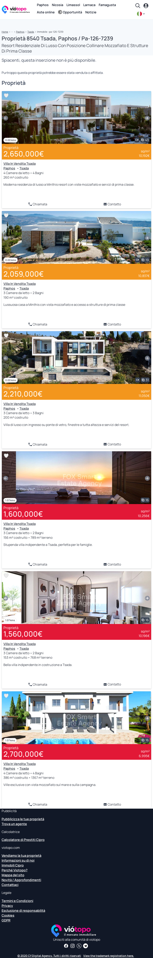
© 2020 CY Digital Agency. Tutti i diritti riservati (49, 956)
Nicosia (57, 5)
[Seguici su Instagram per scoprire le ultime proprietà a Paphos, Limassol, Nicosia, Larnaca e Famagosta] (72, 945)
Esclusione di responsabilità (23, 910)
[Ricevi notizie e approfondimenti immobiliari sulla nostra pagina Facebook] (66, 945)
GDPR (6, 920)
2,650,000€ (23, 154)
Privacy (7, 905)
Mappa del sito (13, 875)
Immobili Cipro (13, 865)
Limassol (73, 5)
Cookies (8, 915)
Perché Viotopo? (15, 870)
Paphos (43, 5)
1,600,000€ (23, 514)
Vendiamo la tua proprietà (21, 855)
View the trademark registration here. (108, 956)
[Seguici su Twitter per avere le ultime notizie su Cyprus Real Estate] (79, 945)
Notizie (90, 12)
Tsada (30, 31)
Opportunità (70, 12)
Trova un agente (14, 824)
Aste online (46, 12)
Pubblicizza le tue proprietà (23, 819)
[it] (141, 14)
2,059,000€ (23, 274)
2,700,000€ (23, 754)
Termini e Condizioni (17, 901)
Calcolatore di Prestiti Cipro (23, 839)
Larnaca (89, 5)
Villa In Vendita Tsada (19, 163)
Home (5, 31)
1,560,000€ (23, 634)
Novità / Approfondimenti (21, 880)
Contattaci (10, 885)
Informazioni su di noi (18, 860)
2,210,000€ (23, 394)
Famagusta (107, 5)
